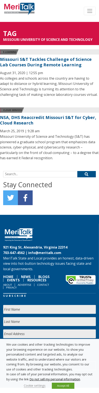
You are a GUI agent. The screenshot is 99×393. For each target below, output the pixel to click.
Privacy (11, 287)
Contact (43, 285)
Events (13, 280)
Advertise (24, 285)
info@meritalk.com (44, 252)
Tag (10, 33)
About (7, 285)
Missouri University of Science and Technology (47, 39)
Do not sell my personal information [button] (54, 379)
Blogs (44, 276)
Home (8, 276)
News (26, 276)
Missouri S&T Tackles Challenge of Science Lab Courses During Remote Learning (46, 62)
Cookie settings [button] (34, 385)
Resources (36, 280)
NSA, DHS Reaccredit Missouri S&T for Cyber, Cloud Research (48, 120)
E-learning (9, 52)
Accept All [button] (63, 386)
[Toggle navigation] (90, 11)
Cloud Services (12, 110)
